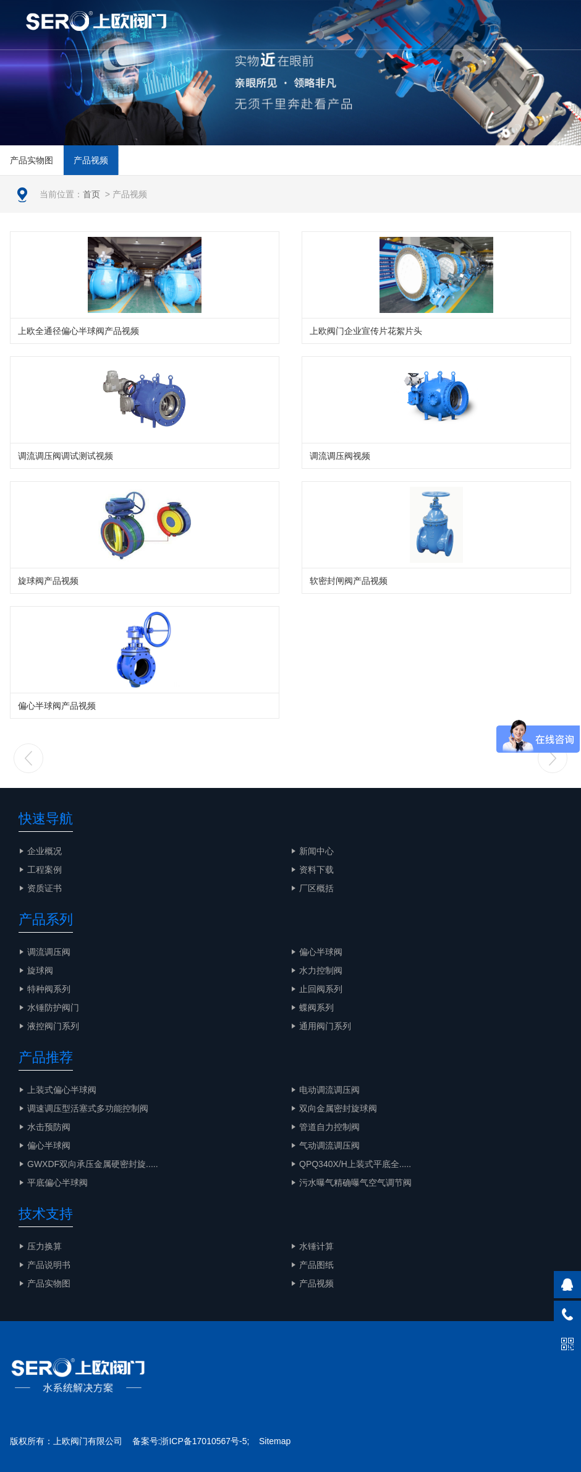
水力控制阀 (320, 970)
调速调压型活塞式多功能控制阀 (87, 1108)
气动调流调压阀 (329, 1145)
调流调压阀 (48, 952)
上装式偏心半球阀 (61, 1090)
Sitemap (274, 1441)
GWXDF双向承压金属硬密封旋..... (92, 1164)
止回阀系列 (320, 989)
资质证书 (44, 888)
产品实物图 (31, 160)
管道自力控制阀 (329, 1127)
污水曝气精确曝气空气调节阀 (355, 1182)
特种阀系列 (48, 989)
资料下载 (316, 870)
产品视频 (91, 160)
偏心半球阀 (320, 952)
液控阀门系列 (53, 1026)
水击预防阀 (48, 1127)
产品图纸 (316, 1265)
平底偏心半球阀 (57, 1182)
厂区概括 (316, 888)
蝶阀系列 (316, 1007)
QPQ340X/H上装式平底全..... (355, 1164)
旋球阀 (40, 970)
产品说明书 (48, 1265)
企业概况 (44, 851)
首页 (91, 194)
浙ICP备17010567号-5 (203, 1441)
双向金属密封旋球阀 (338, 1108)
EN (500, 24)
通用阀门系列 (325, 1026)
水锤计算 (316, 1246)
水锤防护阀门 (53, 1007)
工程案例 (44, 870)
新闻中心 (316, 851)
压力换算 (44, 1246)
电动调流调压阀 (329, 1090)
